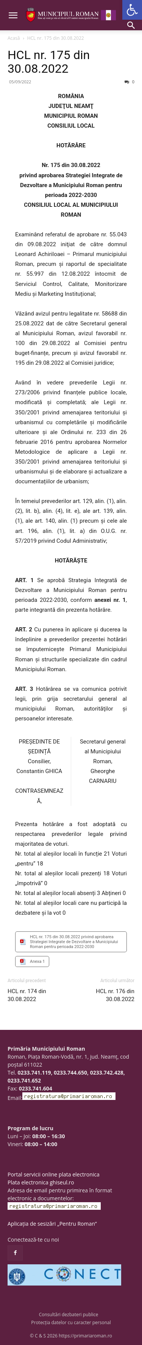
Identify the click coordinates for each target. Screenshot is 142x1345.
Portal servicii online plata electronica (54, 1174)
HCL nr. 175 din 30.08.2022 (49, 62)
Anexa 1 (37, 961)
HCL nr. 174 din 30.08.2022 (27, 995)
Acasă (14, 38)
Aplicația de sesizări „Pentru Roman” (52, 1223)
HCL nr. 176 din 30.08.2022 (115, 995)
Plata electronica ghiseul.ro (41, 1182)
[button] (132, 10)
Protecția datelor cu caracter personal (71, 1322)
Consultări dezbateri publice (68, 1314)
